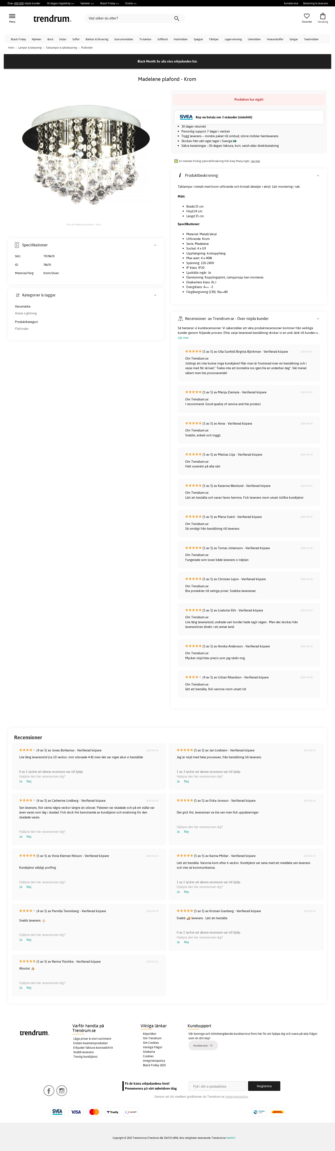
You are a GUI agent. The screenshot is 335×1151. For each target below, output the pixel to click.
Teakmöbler (311, 39)
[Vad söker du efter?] (134, 18)
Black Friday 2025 (154, 1065)
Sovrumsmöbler (123, 39)
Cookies (148, 1056)
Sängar (293, 39)
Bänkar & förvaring (97, 39)
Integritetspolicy (154, 1061)
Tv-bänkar (145, 39)
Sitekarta (149, 1052)
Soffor (76, 39)
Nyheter (36, 39)
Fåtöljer (214, 39)
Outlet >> (131, 3)
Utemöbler (254, 39)
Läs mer (255, 161)
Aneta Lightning (26, 313)
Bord (50, 39)
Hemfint (230, 1137)
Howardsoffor (275, 39)
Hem (11, 47)
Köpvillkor (149, 1034)
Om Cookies (151, 1043)
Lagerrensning (233, 39)
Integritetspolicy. (236, 1096)
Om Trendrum (152, 1038)
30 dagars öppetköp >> (60, 3)
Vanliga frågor (152, 1047)
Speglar (198, 39)
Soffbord (162, 39)
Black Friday (18, 39)
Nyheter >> (87, 3)
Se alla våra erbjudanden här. (177, 61)
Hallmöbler (181, 39)
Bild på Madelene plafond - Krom (84, 224)
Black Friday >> (109, 3)
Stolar (62, 39)
